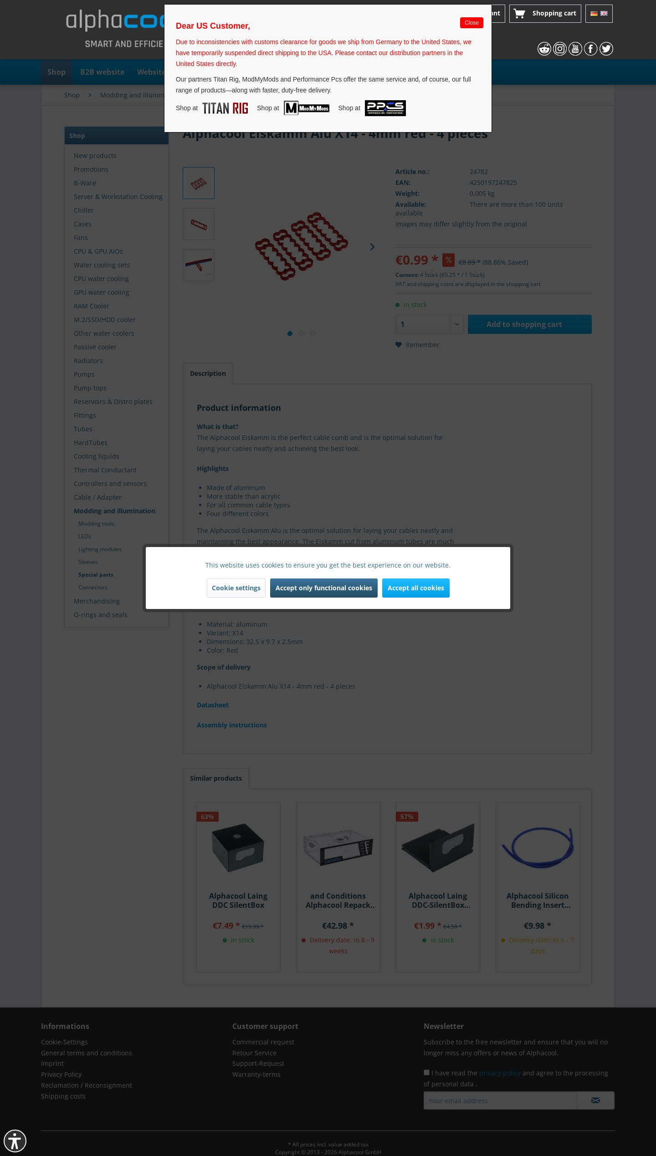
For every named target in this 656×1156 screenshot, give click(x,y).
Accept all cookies (416, 587)
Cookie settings (236, 587)
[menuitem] (545, 14)
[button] (15, 1140)
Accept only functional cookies (324, 587)
